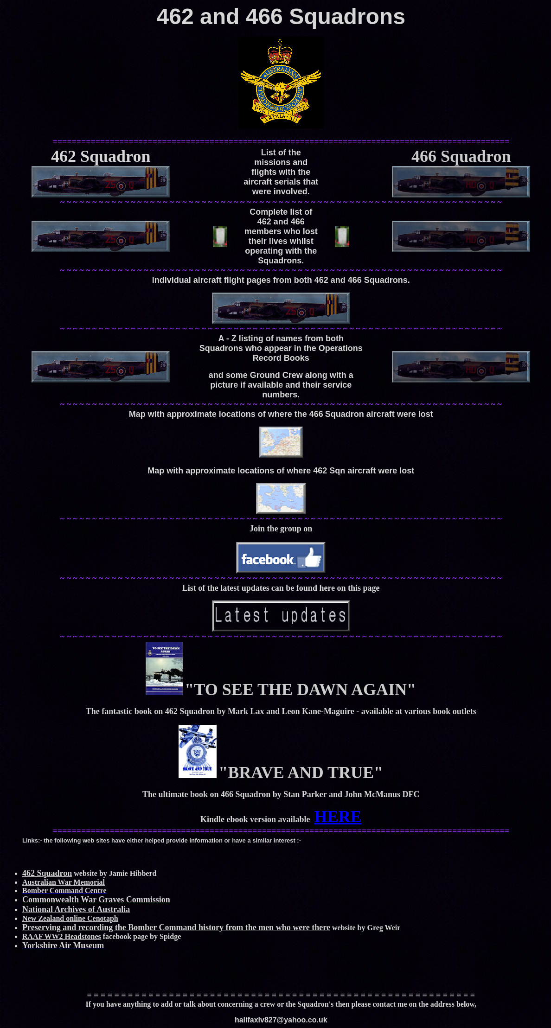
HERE (337, 816)
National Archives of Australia (76, 909)
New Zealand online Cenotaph (70, 918)
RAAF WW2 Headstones (61, 936)
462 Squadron (47, 873)
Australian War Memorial (63, 882)
